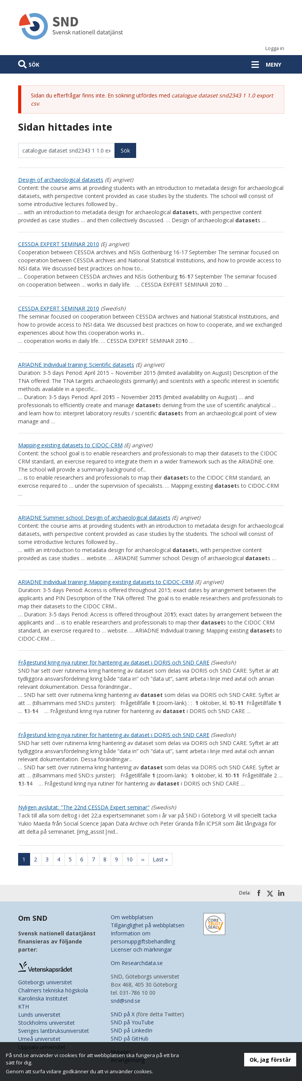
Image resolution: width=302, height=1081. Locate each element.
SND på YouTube (132, 1022)
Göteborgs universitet (45, 982)
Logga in (274, 48)
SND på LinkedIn (131, 1030)
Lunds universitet (39, 1014)
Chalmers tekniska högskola (53, 990)
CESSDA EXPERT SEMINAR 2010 (58, 244)
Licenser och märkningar (141, 949)
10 (132, 859)
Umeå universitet (39, 1038)
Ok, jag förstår (270, 1059)
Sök (34, 64)
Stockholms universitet (46, 1022)
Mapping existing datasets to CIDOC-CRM (70, 445)
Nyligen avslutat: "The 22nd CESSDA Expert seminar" (84, 807)
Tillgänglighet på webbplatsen (147, 925)
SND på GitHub (129, 1038)
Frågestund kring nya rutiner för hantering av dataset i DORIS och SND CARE (113, 662)
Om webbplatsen (132, 917)
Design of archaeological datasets (60, 179)
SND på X (123, 1014)
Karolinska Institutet (43, 998)
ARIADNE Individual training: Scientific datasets (76, 364)
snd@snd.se (125, 1000)
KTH (23, 1006)
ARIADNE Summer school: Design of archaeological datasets (94, 517)
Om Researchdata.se (137, 963)
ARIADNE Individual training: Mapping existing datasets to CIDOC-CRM (106, 582)
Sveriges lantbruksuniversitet (53, 1030)
